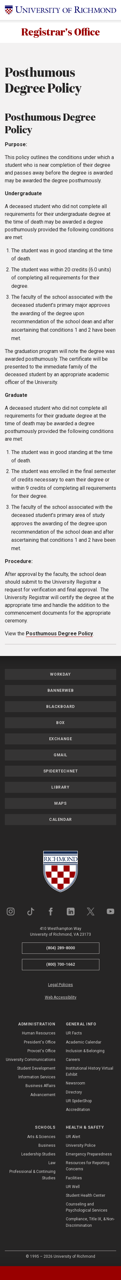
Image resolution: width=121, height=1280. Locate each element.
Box (60, 723)
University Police (81, 1145)
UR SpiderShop (79, 1101)
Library (60, 787)
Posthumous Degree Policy (59, 633)
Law (51, 1163)
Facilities (74, 1178)
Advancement (42, 1095)
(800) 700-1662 (60, 964)
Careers (73, 1059)
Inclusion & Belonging (85, 1051)
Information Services (36, 1077)
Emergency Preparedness (89, 1154)
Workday (60, 674)
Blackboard (60, 706)
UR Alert (73, 1136)
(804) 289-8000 (60, 947)
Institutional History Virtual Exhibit (89, 1071)
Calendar (60, 819)
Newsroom (75, 1083)
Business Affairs (40, 1086)
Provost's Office (41, 1051)
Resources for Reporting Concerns (87, 1166)
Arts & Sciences (41, 1136)
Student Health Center (85, 1195)
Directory (74, 1092)
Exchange (60, 739)
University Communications (30, 1059)
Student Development (36, 1068)
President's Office (39, 1042)
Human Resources (38, 1033)
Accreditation (78, 1109)
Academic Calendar (83, 1042)
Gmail (60, 755)
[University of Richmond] (60, 10)
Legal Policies (60, 985)
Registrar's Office (60, 31)
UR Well (73, 1186)
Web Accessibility (60, 997)
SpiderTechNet (60, 771)
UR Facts (74, 1033)
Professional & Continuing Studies (32, 1175)
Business (46, 1145)
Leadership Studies (38, 1154)
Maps (60, 803)
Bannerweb (60, 690)
